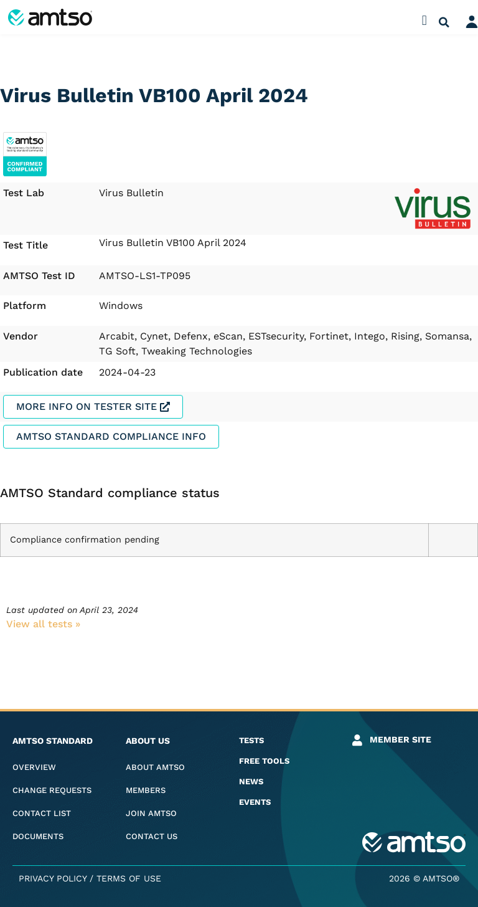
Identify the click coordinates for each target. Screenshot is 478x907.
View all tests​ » (43, 624)
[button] (424, 20)
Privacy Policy (53, 878)
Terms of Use (128, 878)
